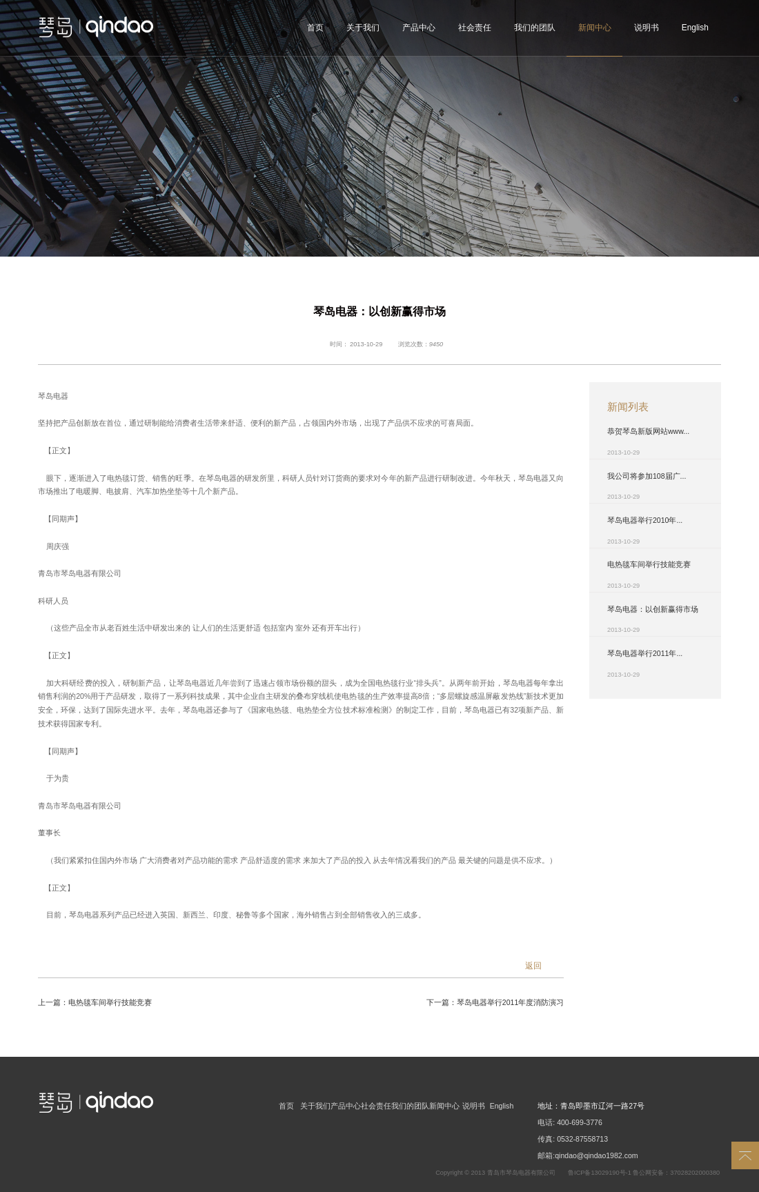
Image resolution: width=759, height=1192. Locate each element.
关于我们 (362, 27)
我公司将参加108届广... (646, 476)
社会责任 (474, 27)
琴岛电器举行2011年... (644, 653)
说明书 (646, 27)
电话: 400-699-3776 (570, 1122)
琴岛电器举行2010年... (644, 520)
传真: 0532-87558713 (573, 1139)
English (695, 27)
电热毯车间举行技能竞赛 (110, 1002)
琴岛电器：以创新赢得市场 (652, 609)
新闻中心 (594, 27)
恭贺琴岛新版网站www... (648, 431)
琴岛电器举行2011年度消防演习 (510, 1002)
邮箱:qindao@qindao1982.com (588, 1155)
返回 (533, 966)
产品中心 (418, 27)
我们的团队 (534, 27)
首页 (315, 27)
